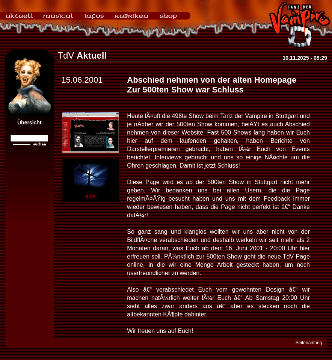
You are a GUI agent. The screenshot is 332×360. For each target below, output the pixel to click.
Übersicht (29, 122)
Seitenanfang (309, 342)
